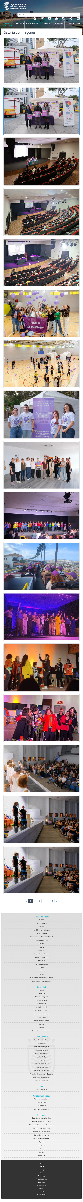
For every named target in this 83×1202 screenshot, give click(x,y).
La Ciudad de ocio (41, 1007)
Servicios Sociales (41, 923)
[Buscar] (78, 15)
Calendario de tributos (41, 1040)
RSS (41, 1149)
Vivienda (41, 920)
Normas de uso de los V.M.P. (41, 1121)
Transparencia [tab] (73, 23)
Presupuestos (41, 1043)
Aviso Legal (41, 1170)
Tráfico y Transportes (41, 957)
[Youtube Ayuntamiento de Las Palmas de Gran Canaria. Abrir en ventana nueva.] (56, 19)
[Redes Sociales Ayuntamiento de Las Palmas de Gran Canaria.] (70, 19)
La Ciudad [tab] (19, 23)
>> (62, 901)
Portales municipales (42, 1096)
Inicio (41, 1164)
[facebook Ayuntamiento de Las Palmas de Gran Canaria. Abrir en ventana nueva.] (49, 19)
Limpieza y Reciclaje (41, 940)
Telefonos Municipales (41, 1047)
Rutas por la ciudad (41, 1000)
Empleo (41, 974)
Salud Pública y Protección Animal (41, 937)
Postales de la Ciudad (41, 1021)
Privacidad (41, 1176)
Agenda (41, 1027)
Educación (41, 950)
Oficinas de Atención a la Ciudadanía (41, 1125)
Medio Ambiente (41, 933)
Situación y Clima (41, 1004)
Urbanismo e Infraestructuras (41, 981)
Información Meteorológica (41, 1132)
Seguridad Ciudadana (41, 954)
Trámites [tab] (47, 23)
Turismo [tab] (59, 23)
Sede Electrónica (41, 1090)
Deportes (41, 947)
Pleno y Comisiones (41, 1050)
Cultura (41, 967)
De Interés (41, 1115)
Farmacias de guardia (41, 1135)
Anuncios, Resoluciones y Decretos (41, 1074)
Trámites (41, 1087)
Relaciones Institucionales (41, 1077)
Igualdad (41, 927)
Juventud (41, 944)
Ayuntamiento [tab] (32, 23)
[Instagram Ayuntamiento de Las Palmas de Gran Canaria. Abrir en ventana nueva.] (63, 19)
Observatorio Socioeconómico (41, 1031)
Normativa (41, 1060)
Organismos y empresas (41, 1071)
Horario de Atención (41, 1053)
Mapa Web (41, 1156)
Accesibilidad (41, 1194)
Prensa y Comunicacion (41, 1064)
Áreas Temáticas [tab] (7, 24)
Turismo (41, 1191)
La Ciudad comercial (41, 1017)
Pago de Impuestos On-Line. (41, 1118)
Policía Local (41, 1106)
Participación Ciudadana (42, 930)
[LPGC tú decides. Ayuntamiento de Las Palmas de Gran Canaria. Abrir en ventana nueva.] (35, 19)
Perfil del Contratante (41, 1109)
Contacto (42, 1167)
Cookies (41, 1152)
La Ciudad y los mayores (41, 1014)
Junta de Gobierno (42, 1067)
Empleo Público (42, 1057)
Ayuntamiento (41, 1037)
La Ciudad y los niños (42, 1010)
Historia (41, 990)
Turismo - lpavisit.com (41, 1099)
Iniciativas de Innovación (41, 1128)
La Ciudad (41, 987)
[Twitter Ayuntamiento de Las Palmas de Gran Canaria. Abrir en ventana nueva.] (42, 19)
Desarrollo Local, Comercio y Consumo (41, 978)
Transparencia (41, 1102)
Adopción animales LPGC (41, 1138)
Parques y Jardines (41, 964)
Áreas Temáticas (41, 917)
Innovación (41, 971)
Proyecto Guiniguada (41, 997)
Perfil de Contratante (41, 1081)
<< (21, 901)
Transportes (42, 993)
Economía (41, 961)
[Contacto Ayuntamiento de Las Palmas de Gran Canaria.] (78, 19)
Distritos (41, 1024)
